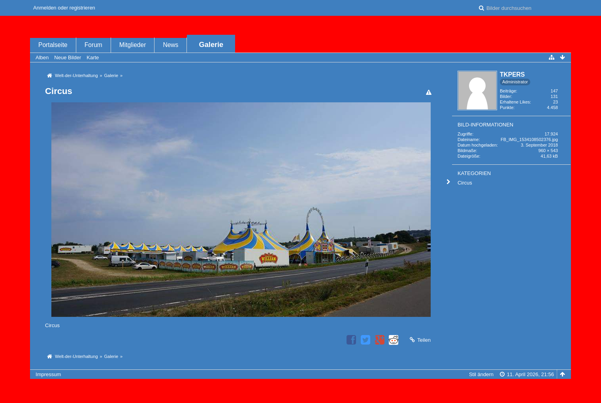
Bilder (505, 96)
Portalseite (53, 44)
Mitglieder (132, 44)
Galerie (211, 45)
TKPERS (512, 74)
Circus (465, 183)
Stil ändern (481, 374)
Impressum (48, 374)
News (170, 44)
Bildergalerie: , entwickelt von (300, 394)
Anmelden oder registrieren (64, 8)
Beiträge (508, 91)
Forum (93, 44)
